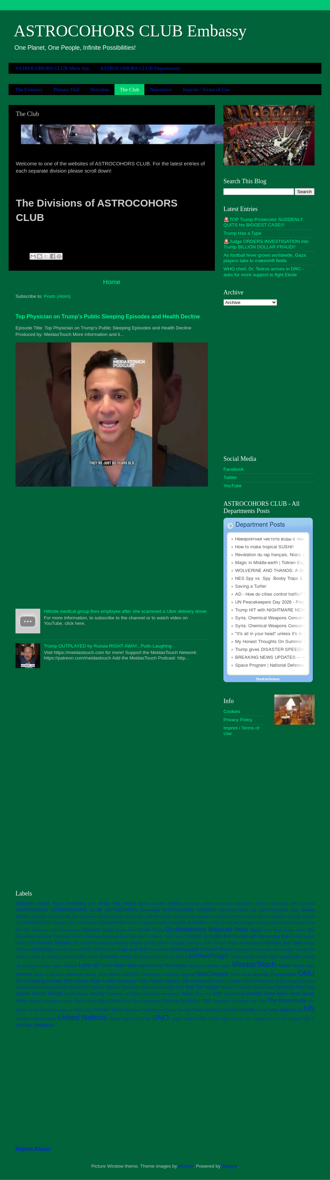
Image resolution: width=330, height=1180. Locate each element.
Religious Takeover (104, 987)
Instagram (242, 949)
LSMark (70, 965)
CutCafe (232, 923)
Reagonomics (26, 987)
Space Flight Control (80, 1001)
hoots (111, 949)
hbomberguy (43, 949)
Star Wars (132, 1001)
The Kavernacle (286, 1000)
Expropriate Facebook (33, 936)
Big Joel (71, 916)
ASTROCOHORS (31, 910)
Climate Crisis (62, 923)
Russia (258, 987)
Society (253, 993)
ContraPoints (111, 922)
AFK (92, 903)
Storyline (99, 89)
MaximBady (175, 965)
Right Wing (175, 987)
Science (22, 993)
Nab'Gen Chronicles (142, 974)
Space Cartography (45, 1001)
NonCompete (212, 974)
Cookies (231, 711)
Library (308, 956)
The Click (258, 1001)
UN (309, 1008)
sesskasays (170, 994)
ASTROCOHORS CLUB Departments (140, 68)
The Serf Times (108, 1009)
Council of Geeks (188, 922)
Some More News (281, 993)
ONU (306, 973)
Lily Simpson (26, 965)
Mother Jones (96, 974)
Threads (184, 1010)
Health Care (66, 949)
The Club (129, 89)
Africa (104, 903)
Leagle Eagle (267, 957)
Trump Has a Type (242, 233)
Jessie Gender (27, 957)
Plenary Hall (66, 89)
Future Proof (25, 943)
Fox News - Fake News (164, 936)
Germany (193, 943)
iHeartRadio (159, 949)
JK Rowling (50, 957)
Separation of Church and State (133, 994)
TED (207, 1000)
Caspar (294, 916)
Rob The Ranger (202, 987)
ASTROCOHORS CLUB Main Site (52, 68)
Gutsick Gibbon (226, 943)
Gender (86, 943)
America (175, 903)
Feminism (110, 936)
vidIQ (225, 1019)
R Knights (292, 981)
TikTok (223, 1010)
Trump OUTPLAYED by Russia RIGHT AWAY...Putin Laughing (108, 646)
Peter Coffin (102, 980)
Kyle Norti (160, 957)
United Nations (82, 1017)
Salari (270, 987)
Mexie (284, 965)
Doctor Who (126, 930)
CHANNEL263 (36, 922)
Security (96, 993)
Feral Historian (132, 936)
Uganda (288, 1009)
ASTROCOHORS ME (237, 910)
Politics (156, 980)
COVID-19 (215, 923)
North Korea (241, 974)
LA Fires (177, 957)
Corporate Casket (154, 923)
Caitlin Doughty (199, 916)
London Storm (51, 965)
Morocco (75, 974)
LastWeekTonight (206, 956)
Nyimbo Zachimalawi (274, 974)
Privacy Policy (237, 719)
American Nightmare (234, 903)
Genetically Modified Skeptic (118, 943)
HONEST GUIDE (91, 949)
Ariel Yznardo (303, 903)
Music (115, 974)
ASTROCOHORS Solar (279, 910)
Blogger (230, 1166)
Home (111, 281)
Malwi (120, 965)
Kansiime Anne (115, 956)
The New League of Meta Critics (66, 1010)
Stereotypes (152, 1001)
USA (202, 1018)
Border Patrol (136, 916)
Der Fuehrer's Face (40, 930)
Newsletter (161, 89)
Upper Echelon (184, 1019)
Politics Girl (177, 980)
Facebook (233, 469)
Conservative (86, 923)
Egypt (256, 929)
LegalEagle (289, 956)
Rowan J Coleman (236, 987)
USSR (214, 1019)
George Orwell (155, 943)
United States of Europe (130, 1019)
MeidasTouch (254, 964)
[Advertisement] (111, 547)
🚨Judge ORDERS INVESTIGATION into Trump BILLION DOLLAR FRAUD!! (266, 244)
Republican (131, 987)
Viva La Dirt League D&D (288, 1019)
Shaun (188, 993)
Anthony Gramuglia (271, 903)
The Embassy (29, 89)
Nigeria (188, 974)
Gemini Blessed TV (58, 942)
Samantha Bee (290, 987)
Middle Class (304, 965)
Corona (132, 923)
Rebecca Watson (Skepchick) (63, 987)
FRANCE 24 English (203, 936)
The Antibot (239, 1001)
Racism (308, 981)
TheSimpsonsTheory (159, 1010)
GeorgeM (177, 943)
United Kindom (43, 1019)
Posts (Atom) (57, 296)
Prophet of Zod (269, 981)
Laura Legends (242, 957)
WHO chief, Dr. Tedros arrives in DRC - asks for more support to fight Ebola (263, 271)
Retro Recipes (153, 987)
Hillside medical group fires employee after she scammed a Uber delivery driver (125, 611)
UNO (160, 1017)
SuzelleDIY (190, 1000)
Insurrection (261, 949)
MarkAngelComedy (145, 965)
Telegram (220, 1001)
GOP (207, 943)
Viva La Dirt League (248, 1019)
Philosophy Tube (131, 981)
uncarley (22, 1019)
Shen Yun (203, 994)
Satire (310, 987)
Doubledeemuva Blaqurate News (207, 929)
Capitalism (277, 916)
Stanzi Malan (110, 1000)
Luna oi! (89, 965)
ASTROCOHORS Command (131, 910)
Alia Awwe (124, 903)
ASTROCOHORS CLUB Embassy (130, 31)
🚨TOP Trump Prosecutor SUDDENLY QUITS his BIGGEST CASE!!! (263, 222)
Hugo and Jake (132, 949)
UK (300, 1010)
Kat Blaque (142, 957)
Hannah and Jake (283, 942)
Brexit (153, 916)
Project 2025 (241, 981)
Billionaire (88, 916)
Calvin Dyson (257, 916)
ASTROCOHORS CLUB (76, 909)
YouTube (232, 485)
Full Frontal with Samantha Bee (256, 936)
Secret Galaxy (76, 994)
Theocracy (132, 1010)
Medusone (196, 965)
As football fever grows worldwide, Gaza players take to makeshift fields (264, 258)
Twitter (230, 477)
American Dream (199, 903)
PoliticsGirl (201, 980)
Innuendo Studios (216, 949)
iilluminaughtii (185, 949)
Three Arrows (204, 1009)
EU (311, 929)
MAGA (106, 965)
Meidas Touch (218, 965)
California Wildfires (228, 916)
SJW (217, 993)
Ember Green (295, 930)
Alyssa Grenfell (151, 903)
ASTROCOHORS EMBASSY (189, 910)
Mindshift (23, 974)
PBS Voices (76, 980)
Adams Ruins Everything (61, 903)
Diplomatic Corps (97, 929)
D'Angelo (247, 923)
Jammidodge (283, 949)
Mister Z (40, 974)
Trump (261, 1010)
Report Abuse (33, 1149)
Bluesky (117, 916)
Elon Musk (273, 930)
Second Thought (47, 993)
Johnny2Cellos (73, 957)
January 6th (305, 949)
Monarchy (57, 974)
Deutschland (69, 930)
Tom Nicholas (242, 1009)
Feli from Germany (85, 936)
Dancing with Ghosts (273, 923)
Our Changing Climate (38, 980)
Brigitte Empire (173, 916)
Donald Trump (150, 929)
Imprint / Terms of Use (206, 89)
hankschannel (251, 943)
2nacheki (24, 903)
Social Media (234, 994)
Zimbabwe (43, 1025)
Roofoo (186, 1166)
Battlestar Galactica (47, 916)
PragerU (221, 981)
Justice (93, 957)
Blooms (103, 916)
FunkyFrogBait (302, 936)
